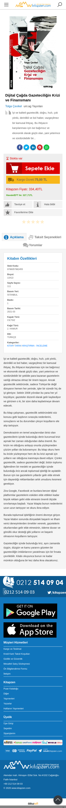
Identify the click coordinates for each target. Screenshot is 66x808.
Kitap (10, 346)
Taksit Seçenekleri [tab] (47, 237)
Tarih (17, 346)
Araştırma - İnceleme (35, 346)
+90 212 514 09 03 (13, 783)
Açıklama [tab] (17, 237)
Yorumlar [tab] (35, 245)
